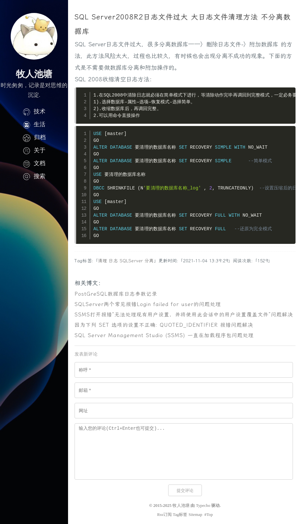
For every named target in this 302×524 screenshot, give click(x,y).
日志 (113, 261)
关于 (34, 150)
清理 (102, 261)
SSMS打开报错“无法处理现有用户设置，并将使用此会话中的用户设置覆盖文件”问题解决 (184, 315)
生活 (34, 124)
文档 (34, 163)
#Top (208, 514)
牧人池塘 (181, 505)
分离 (149, 261)
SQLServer (131, 261)
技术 (34, 111)
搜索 (34, 176)
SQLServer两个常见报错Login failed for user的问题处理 (148, 304)
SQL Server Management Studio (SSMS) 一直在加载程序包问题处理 (164, 335)
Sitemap (195, 514)
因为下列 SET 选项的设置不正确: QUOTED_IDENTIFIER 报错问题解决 (164, 325)
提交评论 (185, 490)
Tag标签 (180, 514)
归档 (34, 137)
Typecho (203, 505)
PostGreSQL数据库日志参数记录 (116, 294)
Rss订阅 (164, 514)
